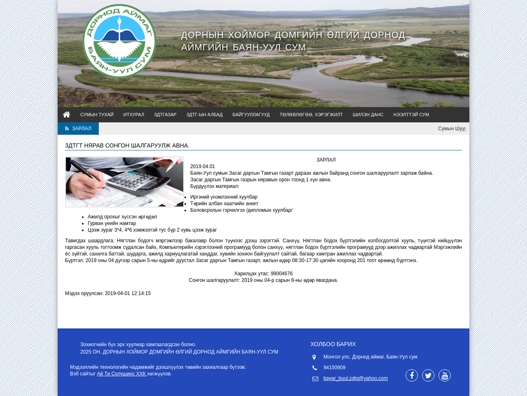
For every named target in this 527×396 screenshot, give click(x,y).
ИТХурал (134, 114)
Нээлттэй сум (411, 114)
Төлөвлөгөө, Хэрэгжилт (311, 114)
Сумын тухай (97, 114)
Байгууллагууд (251, 114)
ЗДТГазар (165, 114)
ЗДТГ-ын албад (205, 114)
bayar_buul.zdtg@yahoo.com (356, 378)
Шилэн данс (368, 114)
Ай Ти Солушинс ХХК (122, 374)
